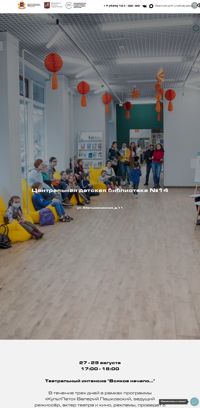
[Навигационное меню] (194, 5)
